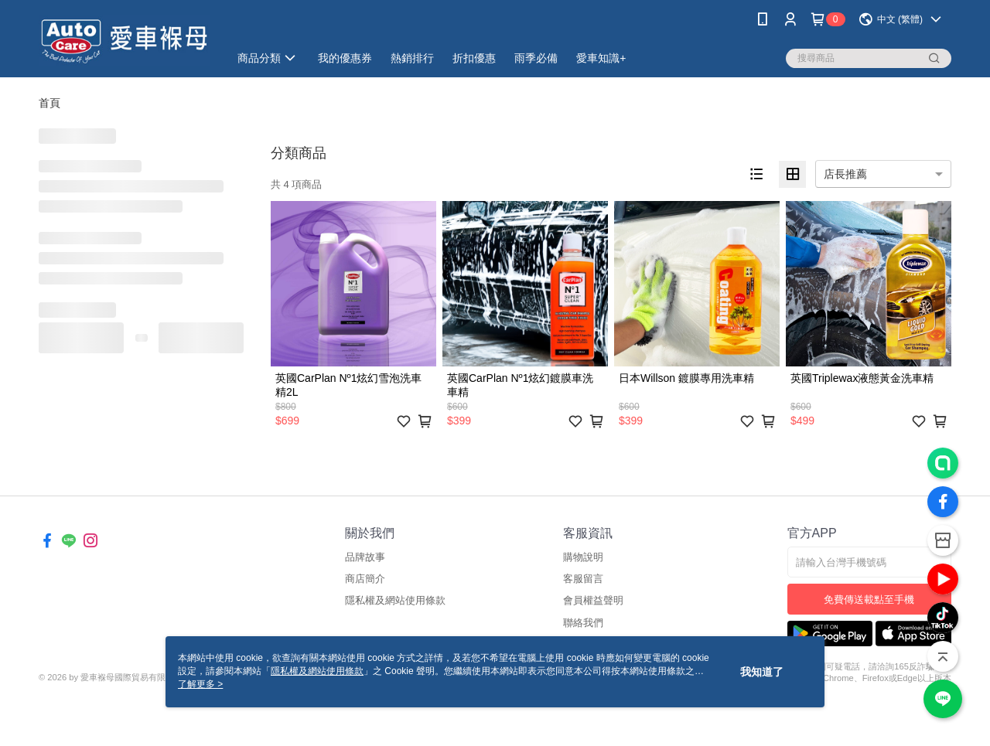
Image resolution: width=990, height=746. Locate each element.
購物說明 (583, 557)
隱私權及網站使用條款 (395, 600)
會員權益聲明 (593, 600)
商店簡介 (365, 578)
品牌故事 (365, 557)
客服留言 (583, 578)
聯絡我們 (583, 622)
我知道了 (761, 672)
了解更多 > (200, 684)
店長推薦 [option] (845, 174)
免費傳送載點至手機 (869, 599)
